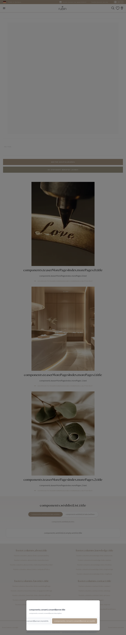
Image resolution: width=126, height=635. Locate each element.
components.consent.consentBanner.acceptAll (74, 621)
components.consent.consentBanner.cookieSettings (79, 632)
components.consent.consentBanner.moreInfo (28, 621)
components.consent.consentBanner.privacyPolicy (43, 632)
